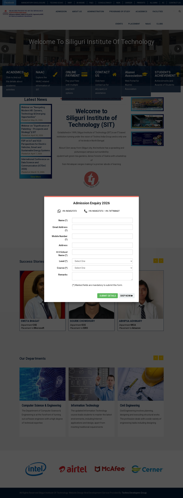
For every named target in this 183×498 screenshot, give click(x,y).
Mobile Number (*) (59, 238)
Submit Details (107, 295)
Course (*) (62, 268)
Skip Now (126, 295)
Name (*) (62, 220)
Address (63, 245)
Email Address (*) (60, 229)
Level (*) (63, 261)
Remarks (62, 274)
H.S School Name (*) (61, 254)
